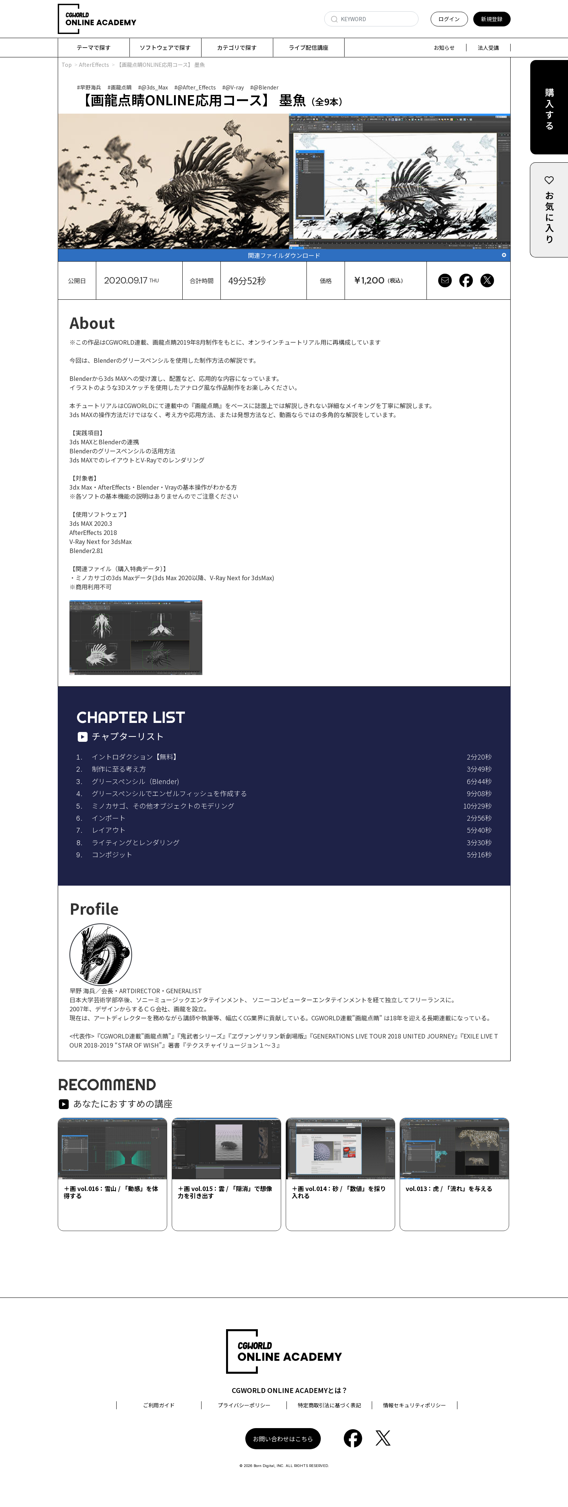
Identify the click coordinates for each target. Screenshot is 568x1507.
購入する (549, 110)
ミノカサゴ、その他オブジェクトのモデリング (163, 806)
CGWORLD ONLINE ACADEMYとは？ (290, 1390)
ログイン (449, 19)
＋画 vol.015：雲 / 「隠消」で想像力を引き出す (225, 1192)
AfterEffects (94, 65)
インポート (109, 818)
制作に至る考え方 (119, 769)
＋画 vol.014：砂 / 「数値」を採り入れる (339, 1192)
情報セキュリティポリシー (414, 1405)
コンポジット (112, 855)
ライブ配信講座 (308, 47)
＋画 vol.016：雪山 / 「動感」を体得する (111, 1192)
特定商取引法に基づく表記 (329, 1405)
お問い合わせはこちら (283, 1439)
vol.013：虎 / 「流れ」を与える (449, 1188)
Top (67, 65)
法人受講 (488, 47)
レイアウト (109, 830)
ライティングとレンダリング (136, 842)
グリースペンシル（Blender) (135, 781)
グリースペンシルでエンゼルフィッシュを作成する (169, 793)
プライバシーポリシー (244, 1405)
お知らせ (444, 47)
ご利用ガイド (159, 1405)
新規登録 (491, 19)
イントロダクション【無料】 (136, 757)
